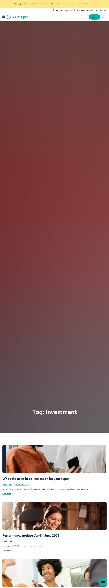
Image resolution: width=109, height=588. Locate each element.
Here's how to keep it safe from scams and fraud (74, 4)
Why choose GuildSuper (84, 10)
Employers (101, 10)
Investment (8, 484)
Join (56, 10)
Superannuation (21, 484)
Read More (6, 493)
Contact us (66, 10)
